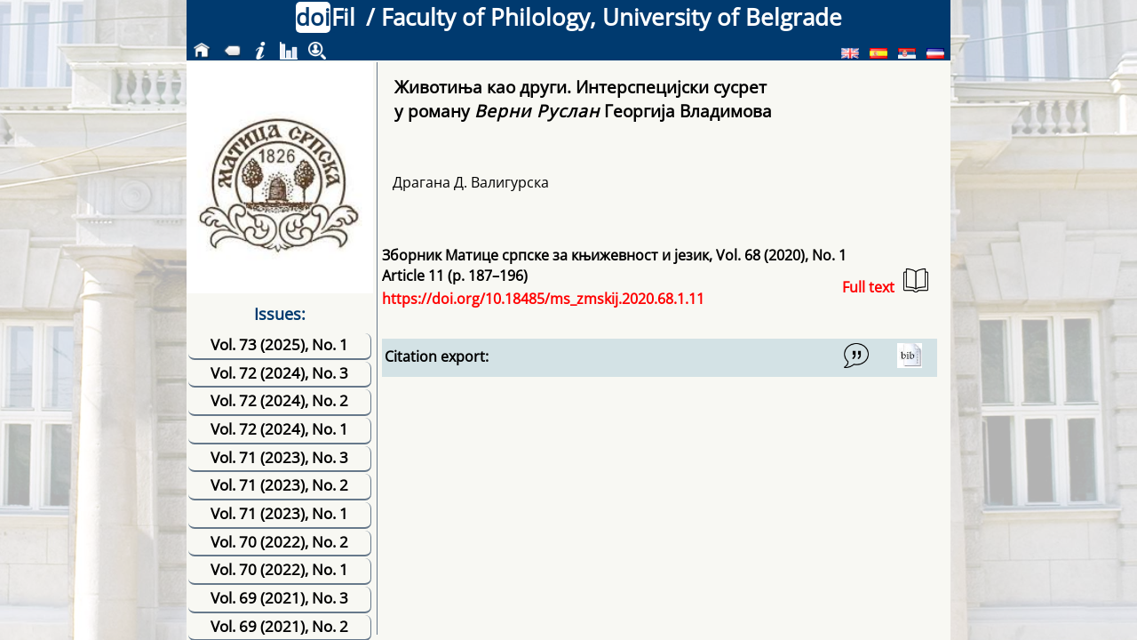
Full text (885, 282)
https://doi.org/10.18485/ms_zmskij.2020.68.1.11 (543, 298)
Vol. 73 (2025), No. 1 (279, 344)
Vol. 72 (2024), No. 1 (279, 429)
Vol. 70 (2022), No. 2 (279, 542)
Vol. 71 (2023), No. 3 (279, 457)
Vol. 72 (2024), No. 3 (279, 373)
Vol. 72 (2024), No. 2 (279, 400)
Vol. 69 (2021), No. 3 (279, 598)
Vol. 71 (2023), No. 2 (279, 485)
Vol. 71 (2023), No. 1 (279, 513)
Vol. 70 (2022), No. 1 (279, 569)
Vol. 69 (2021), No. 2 (279, 626)
